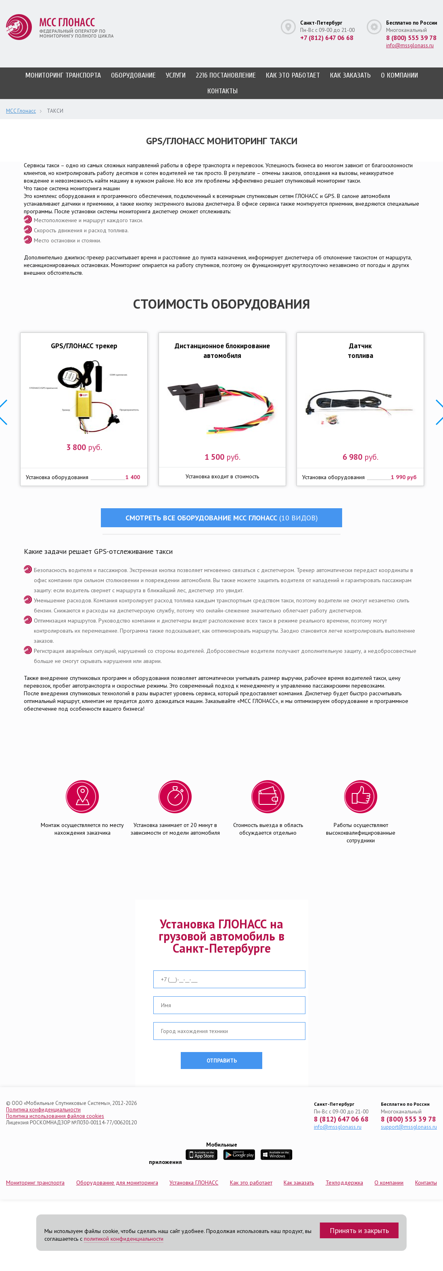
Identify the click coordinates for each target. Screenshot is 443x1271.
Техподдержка (344, 1182)
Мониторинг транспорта (63, 75)
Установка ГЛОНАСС (193, 1182)
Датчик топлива (360, 350)
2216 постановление (226, 75)
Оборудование (133, 75)
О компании (399, 75)
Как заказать (350, 75)
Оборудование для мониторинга (117, 1182)
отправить (222, 1060)
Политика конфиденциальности (43, 1109)
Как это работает (293, 75)
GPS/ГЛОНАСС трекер (83, 345)
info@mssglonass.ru (410, 45)
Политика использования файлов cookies (55, 1116)
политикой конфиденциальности (123, 1238)
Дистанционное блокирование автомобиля (222, 350)
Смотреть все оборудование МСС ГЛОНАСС (221, 517)
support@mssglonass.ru (409, 1127)
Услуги (176, 75)
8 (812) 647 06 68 (341, 1119)
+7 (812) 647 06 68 (326, 38)
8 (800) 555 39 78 (411, 38)
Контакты (222, 91)
